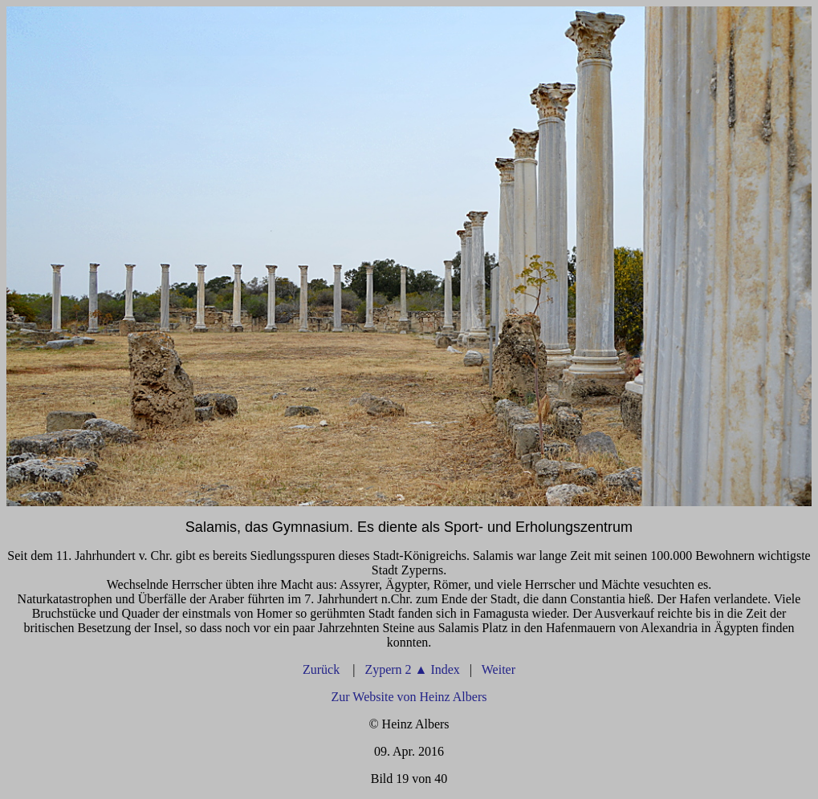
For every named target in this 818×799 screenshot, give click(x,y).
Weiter (498, 669)
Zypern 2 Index (411, 669)
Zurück (323, 669)
